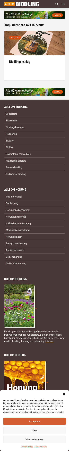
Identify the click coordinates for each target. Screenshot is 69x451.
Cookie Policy (27, 447)
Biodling (15, 38)
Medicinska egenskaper (18, 230)
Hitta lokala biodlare (16, 160)
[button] (64, 394)
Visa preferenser (34, 439)
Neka (34, 430)
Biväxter (10, 140)
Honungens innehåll (16, 216)
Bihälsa (9, 147)
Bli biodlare (11, 114)
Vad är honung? (14, 196)
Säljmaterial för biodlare (18, 154)
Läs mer (49, 341)
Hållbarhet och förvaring (18, 223)
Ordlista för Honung (16, 263)
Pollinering (11, 134)
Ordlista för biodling (16, 174)
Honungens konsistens (17, 210)
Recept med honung (16, 243)
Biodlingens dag (19, 61)
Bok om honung (14, 257)
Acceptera (34, 421)
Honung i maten (14, 237)
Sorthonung (12, 203)
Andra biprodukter (15, 250)
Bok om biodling (14, 167)
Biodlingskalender (15, 127)
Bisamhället (12, 120)
